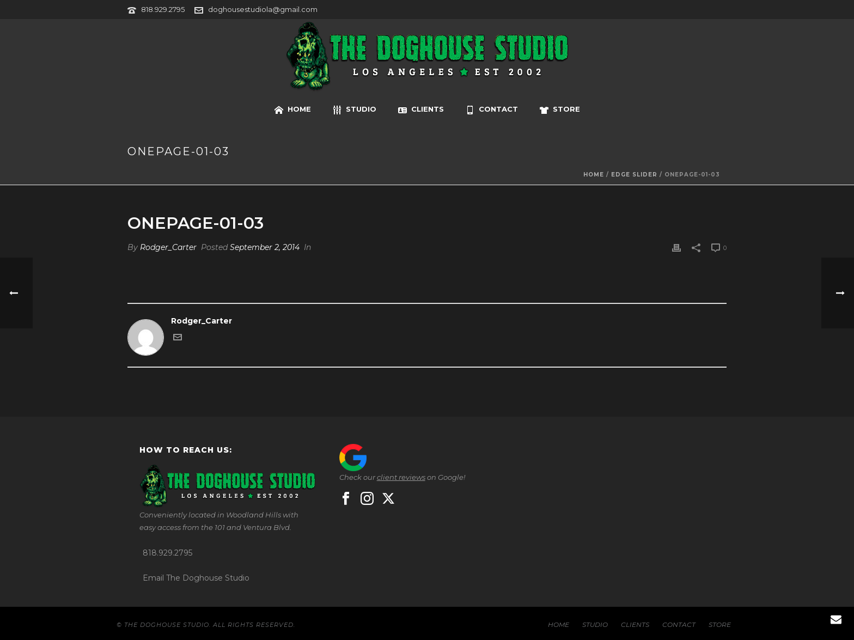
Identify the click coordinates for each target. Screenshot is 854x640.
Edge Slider (634, 174)
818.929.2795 (163, 9)
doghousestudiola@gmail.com (263, 9)
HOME (292, 109)
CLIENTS (421, 109)
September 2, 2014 (265, 247)
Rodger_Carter (168, 247)
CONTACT (492, 109)
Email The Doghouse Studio (196, 578)
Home (593, 174)
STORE (560, 109)
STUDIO (354, 109)
